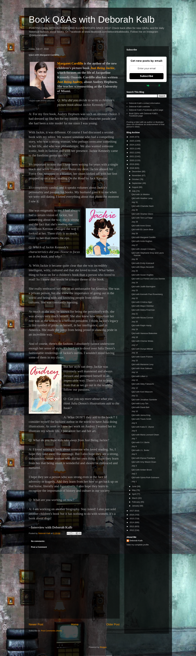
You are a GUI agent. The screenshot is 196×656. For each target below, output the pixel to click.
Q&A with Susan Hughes (142, 275)
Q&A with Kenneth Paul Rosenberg (147, 294)
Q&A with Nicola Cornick (142, 317)
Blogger (103, 647)
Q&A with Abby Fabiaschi (142, 384)
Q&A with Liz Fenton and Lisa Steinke (148, 279)
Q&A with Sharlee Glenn (142, 214)
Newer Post (36, 624)
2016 (132, 515)
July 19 (134, 329)
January (136, 506)
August (135, 187)
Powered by (146, 85)
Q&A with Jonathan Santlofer (144, 399)
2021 (132, 156)
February (136, 502)
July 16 (134, 353)
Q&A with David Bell (140, 407)
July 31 (134, 202)
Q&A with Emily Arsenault (142, 263)
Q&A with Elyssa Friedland (143, 458)
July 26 (134, 259)
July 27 (134, 245)
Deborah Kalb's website (139, 106)
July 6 (134, 446)
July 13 (134, 380)
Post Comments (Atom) (51, 631)
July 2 (134, 473)
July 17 (134, 345)
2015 (132, 518)
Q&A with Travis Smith (141, 419)
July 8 (134, 431)
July (134, 191)
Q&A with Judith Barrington (143, 286)
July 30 (134, 210)
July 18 (134, 337)
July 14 (134, 372)
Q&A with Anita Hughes (141, 241)
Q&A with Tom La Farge (142, 218)
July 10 (134, 411)
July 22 (134, 298)
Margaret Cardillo (70, 63)
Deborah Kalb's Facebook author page (146, 110)
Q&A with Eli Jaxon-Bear (142, 229)
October (136, 179)
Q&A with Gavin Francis (142, 357)
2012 (132, 530)
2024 (132, 145)
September (137, 183)
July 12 (134, 388)
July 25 (134, 271)
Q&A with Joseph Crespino (143, 249)
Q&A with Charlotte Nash (142, 206)
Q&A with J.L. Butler (140, 450)
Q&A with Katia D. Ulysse (142, 427)
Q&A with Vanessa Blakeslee (144, 333)
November (137, 175)
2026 (132, 137)
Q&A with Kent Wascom (142, 392)
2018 (132, 168)
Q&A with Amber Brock (141, 470)
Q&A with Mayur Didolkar (142, 306)
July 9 (134, 423)
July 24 (134, 282)
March (135, 498)
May (134, 490)
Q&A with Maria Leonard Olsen (145, 435)
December (137, 171)
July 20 (134, 321)
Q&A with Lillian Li (139, 376)
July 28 (134, 233)
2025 (132, 141)
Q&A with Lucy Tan (139, 403)
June (134, 486)
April (134, 494)
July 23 (134, 290)
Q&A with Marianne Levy (142, 364)
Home (75, 624)
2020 (132, 160)
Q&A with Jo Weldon (140, 194)
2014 (132, 522)
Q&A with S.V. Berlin (140, 442)
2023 (132, 148)
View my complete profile (138, 545)
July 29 (134, 222)
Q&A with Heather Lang (141, 198)
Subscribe (146, 76)
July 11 (134, 395)
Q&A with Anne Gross (141, 225)
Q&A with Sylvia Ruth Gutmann (145, 477)
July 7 (134, 438)
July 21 (134, 314)
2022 (132, 152)
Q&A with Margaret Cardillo (143, 237)
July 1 (134, 481)
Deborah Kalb (136, 540)
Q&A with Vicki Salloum (141, 368)
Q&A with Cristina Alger (141, 302)
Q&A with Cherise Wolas (142, 341)
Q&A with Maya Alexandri (142, 267)
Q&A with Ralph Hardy (141, 325)
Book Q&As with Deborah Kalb (92, 19)
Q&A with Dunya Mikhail (142, 349)
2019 (132, 164)
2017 (132, 511)
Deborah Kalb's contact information (144, 103)
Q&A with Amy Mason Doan (143, 462)
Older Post (113, 624)
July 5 (134, 454)
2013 (132, 526)
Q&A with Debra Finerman (143, 310)
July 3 (134, 466)
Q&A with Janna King (140, 415)
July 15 (134, 360)
